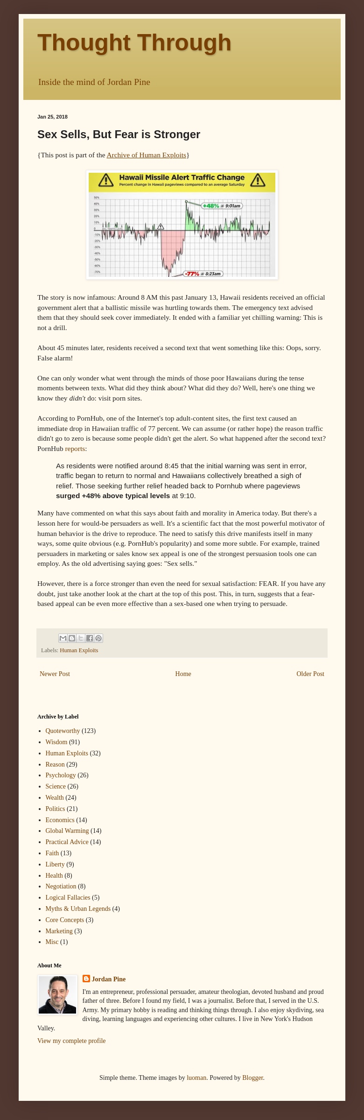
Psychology (61, 775)
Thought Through (134, 42)
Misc (52, 941)
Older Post (311, 673)
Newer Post (55, 673)
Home (183, 673)
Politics (55, 808)
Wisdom (57, 742)
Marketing (59, 931)
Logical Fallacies (68, 897)
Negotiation (61, 886)
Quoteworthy (63, 730)
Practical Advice (67, 841)
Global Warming (67, 830)
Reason (55, 764)
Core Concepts (65, 919)
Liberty (55, 864)
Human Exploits (79, 650)
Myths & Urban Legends (78, 908)
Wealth (55, 797)
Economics (60, 820)
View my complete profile (71, 1040)
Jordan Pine (109, 979)
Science (56, 786)
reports (75, 448)
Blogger (252, 1077)
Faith (52, 853)
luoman (196, 1077)
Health (54, 875)
